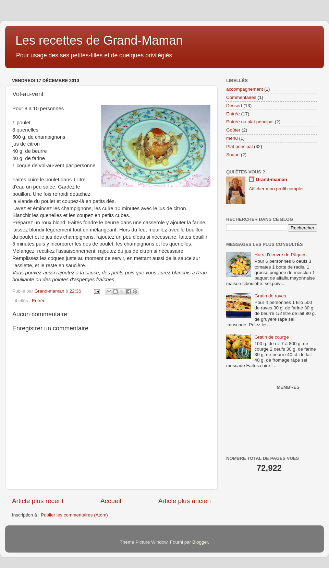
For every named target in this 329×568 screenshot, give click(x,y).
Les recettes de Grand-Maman (99, 40)
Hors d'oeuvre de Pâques (280, 254)
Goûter (233, 130)
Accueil (110, 500)
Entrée (39, 300)
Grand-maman (271, 179)
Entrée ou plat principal (249, 121)
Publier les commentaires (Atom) (74, 515)
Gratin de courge (271, 337)
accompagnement (244, 89)
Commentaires (241, 97)
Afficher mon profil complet (276, 188)
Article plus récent (37, 500)
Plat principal (239, 146)
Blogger (200, 542)
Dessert (234, 105)
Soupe (233, 154)
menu (232, 138)
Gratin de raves (270, 295)
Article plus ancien (184, 500)
